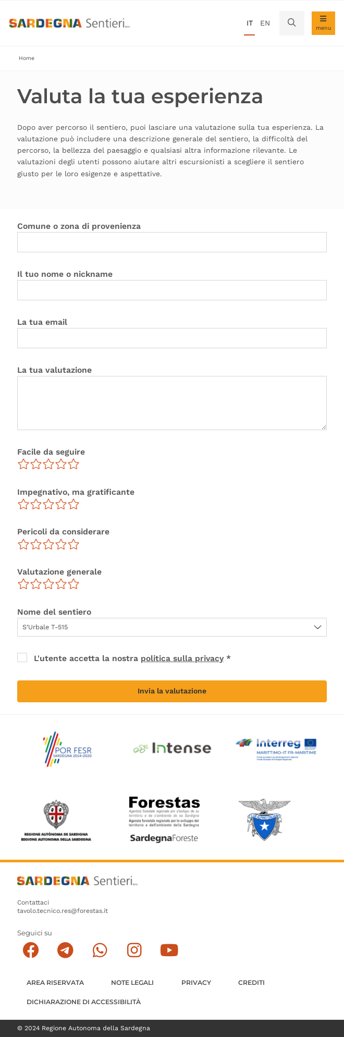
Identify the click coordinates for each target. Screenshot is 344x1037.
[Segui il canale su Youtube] (169, 949)
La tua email (42, 322)
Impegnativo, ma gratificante (75, 492)
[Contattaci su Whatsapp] (100, 949)
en (265, 23)
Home (26, 58)
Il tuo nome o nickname (65, 274)
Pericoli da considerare (63, 531)
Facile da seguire (51, 452)
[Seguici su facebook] (31, 949)
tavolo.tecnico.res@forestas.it (62, 910)
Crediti (251, 982)
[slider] (48, 464)
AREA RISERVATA (55, 982)
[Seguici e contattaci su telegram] (65, 949)
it (250, 23)
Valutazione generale (59, 572)
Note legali (132, 982)
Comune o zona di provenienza (79, 226)
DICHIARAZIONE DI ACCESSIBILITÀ (84, 1001)
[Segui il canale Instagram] (134, 949)
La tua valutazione (54, 370)
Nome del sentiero (54, 612)
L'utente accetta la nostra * (133, 658)
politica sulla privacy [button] (183, 658)
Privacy (196, 982)
